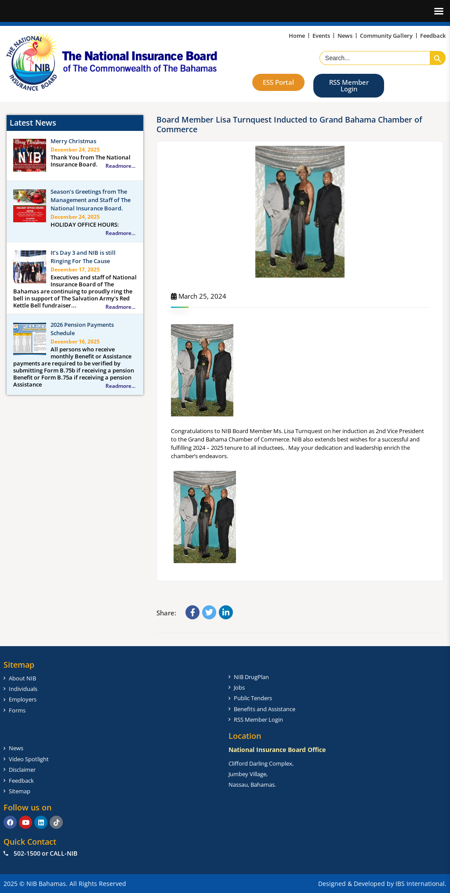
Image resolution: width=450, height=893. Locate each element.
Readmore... (120, 166)
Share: (166, 612)
